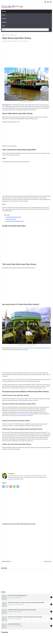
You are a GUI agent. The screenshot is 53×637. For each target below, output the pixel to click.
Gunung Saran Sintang (11, 219)
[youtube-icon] (48, 2)
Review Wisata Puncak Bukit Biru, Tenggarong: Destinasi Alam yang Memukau (25, 616)
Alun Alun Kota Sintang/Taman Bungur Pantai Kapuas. (19, 415)
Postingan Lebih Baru (6, 561)
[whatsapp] (14, 486)
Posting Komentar (25, 41)
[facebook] (3, 486)
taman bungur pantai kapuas (9, 106)
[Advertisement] (26, 53)
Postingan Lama (48, 561)
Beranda (4, 11)
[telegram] (17, 486)
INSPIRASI (4, 18)
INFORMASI (4, 22)
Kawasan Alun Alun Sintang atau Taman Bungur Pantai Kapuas (32, 348)
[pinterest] (10, 486)
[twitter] (7, 486)
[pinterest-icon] (51, 2)
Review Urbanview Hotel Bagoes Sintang (14, 221)
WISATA (3, 15)
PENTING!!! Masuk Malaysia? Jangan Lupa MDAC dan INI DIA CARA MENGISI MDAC (26, 602)
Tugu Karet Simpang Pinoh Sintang (13, 217)
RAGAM (3, 25)
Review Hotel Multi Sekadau (14, 624)
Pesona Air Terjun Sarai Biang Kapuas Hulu (17, 595)
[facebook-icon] (45, 2)
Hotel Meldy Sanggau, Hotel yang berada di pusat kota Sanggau (22, 609)
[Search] (25, 29)
